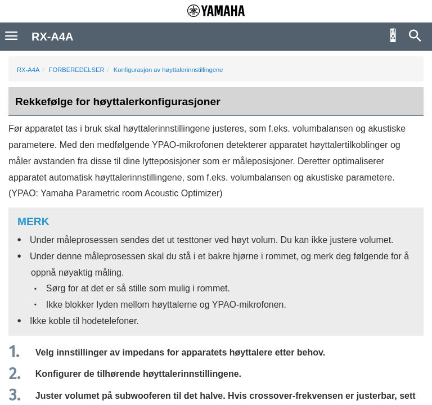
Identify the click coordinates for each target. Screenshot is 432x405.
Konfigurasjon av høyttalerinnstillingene (168, 69)
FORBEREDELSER (77, 69)
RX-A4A (28, 69)
